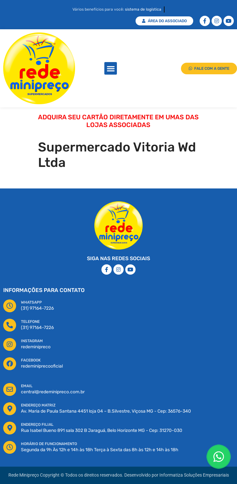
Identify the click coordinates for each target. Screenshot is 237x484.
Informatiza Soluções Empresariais (194, 475)
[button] (110, 68)
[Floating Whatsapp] (218, 456)
